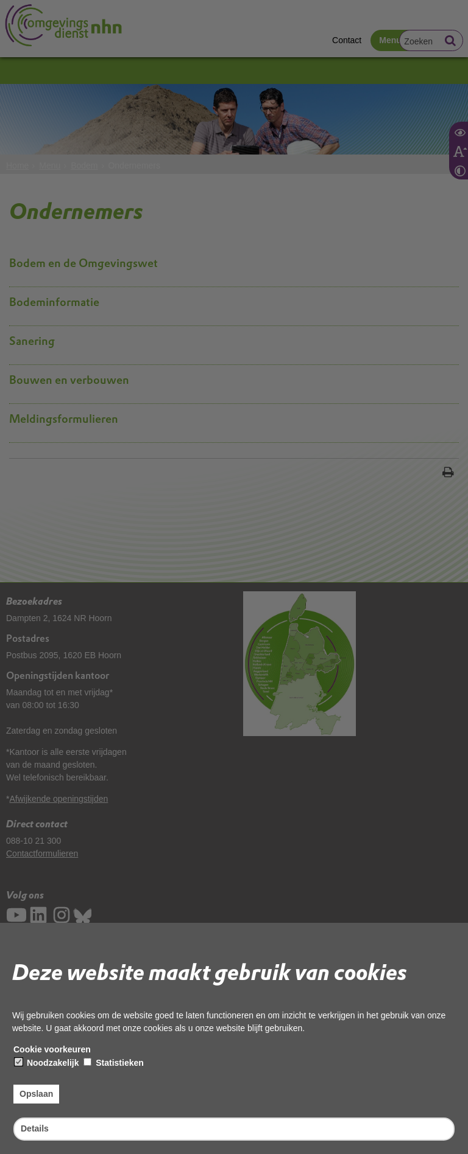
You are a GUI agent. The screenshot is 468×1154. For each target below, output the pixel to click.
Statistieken (113, 1063)
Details (35, 1128)
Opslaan (36, 1094)
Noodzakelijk (47, 1063)
